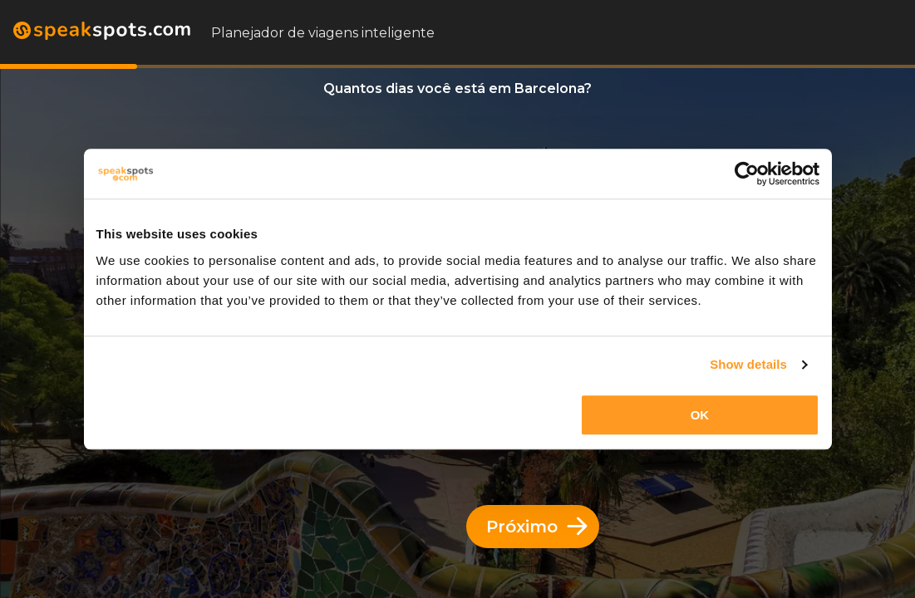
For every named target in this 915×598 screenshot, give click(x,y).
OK (700, 415)
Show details (748, 364)
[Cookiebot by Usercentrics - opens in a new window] (746, 173)
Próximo (537, 527)
